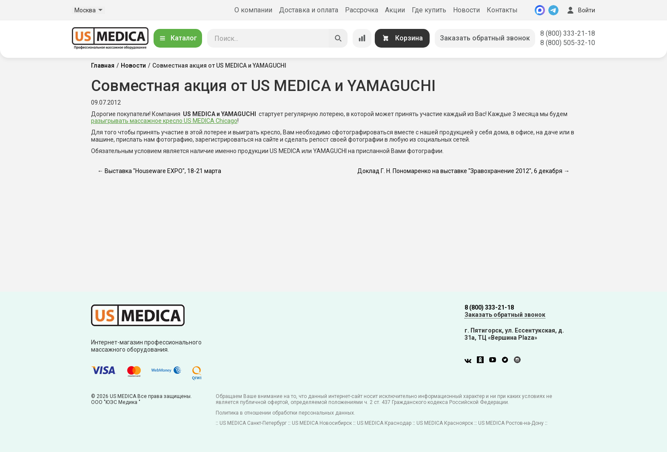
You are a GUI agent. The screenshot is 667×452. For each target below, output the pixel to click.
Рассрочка (361, 10)
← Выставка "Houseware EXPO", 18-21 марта (159, 171)
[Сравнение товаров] (362, 38)
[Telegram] (553, 10)
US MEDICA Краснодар (384, 423)
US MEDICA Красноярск (444, 423)
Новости (466, 10)
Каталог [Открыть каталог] (178, 38)
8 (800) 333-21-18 (567, 33)
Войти (580, 10)
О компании (253, 10)
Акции (395, 10)
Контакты (502, 10)
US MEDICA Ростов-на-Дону (511, 423)
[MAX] (540, 10)
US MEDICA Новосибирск (322, 423)
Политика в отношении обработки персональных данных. (285, 413)
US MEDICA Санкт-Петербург (253, 423)
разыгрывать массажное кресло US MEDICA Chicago (164, 120)
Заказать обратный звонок (485, 38)
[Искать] (338, 38)
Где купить (429, 10)
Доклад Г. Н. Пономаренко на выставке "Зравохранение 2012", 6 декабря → (463, 171)
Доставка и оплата (308, 10)
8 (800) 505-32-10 (567, 43)
